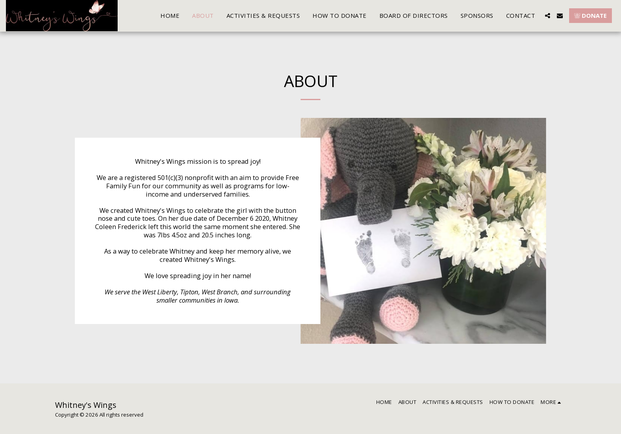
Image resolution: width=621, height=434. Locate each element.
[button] (547, 16)
